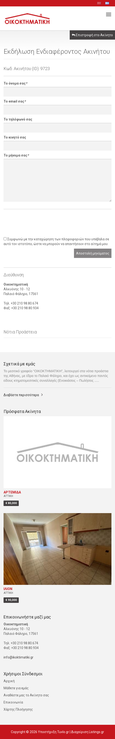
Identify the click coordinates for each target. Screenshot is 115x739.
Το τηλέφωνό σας (18, 119)
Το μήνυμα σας (16, 155)
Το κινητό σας (15, 137)
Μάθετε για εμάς (16, 688)
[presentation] (40, 223)
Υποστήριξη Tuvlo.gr (53, 732)
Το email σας (15, 101)
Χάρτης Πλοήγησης (18, 709)
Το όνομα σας (15, 83)
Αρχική (9, 681)
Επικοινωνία (13, 702)
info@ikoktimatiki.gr (18, 657)
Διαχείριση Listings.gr (87, 732)
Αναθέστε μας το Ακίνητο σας (26, 695)
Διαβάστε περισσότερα (21, 395)
